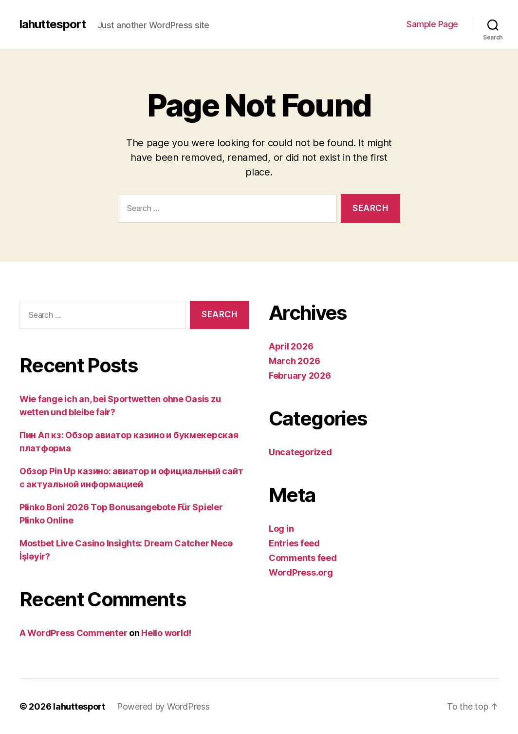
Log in (281, 528)
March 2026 (294, 361)
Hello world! (166, 633)
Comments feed (303, 558)
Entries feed (294, 543)
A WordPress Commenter (73, 633)
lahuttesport (52, 24)
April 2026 (291, 346)
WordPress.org (301, 572)
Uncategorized (300, 452)
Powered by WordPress (163, 706)
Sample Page (432, 24)
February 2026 (300, 375)
